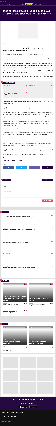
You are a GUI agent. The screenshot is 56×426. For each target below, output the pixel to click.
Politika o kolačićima (26, 420)
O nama (2, 420)
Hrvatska (20, 160)
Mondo (3, 412)
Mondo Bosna (19, 412)
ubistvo (13, 160)
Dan (6, 43)
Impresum (13, 420)
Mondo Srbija (10, 412)
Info (3, 8)
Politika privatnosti (41, 420)
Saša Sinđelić (6, 160)
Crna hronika (7, 8)
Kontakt (18, 420)
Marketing (8, 420)
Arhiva (33, 420)
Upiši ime (5, 186)
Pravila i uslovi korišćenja (6, 421)
